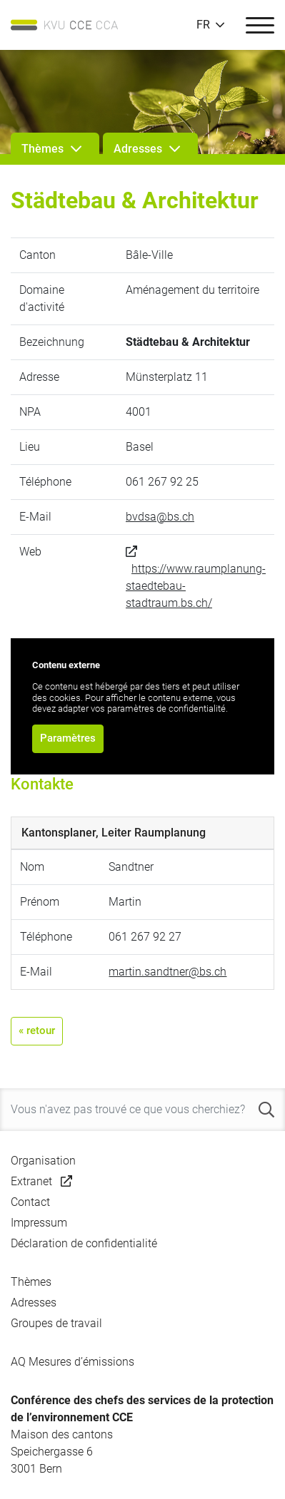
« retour (37, 1030)
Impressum (39, 1222)
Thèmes (31, 1282)
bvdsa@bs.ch (160, 516)
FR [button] (203, 25)
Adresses (33, 1302)
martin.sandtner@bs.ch (167, 971)
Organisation (43, 1160)
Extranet (31, 1181)
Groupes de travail (56, 1323)
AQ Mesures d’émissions (72, 1361)
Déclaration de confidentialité (84, 1243)
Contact (30, 1202)
